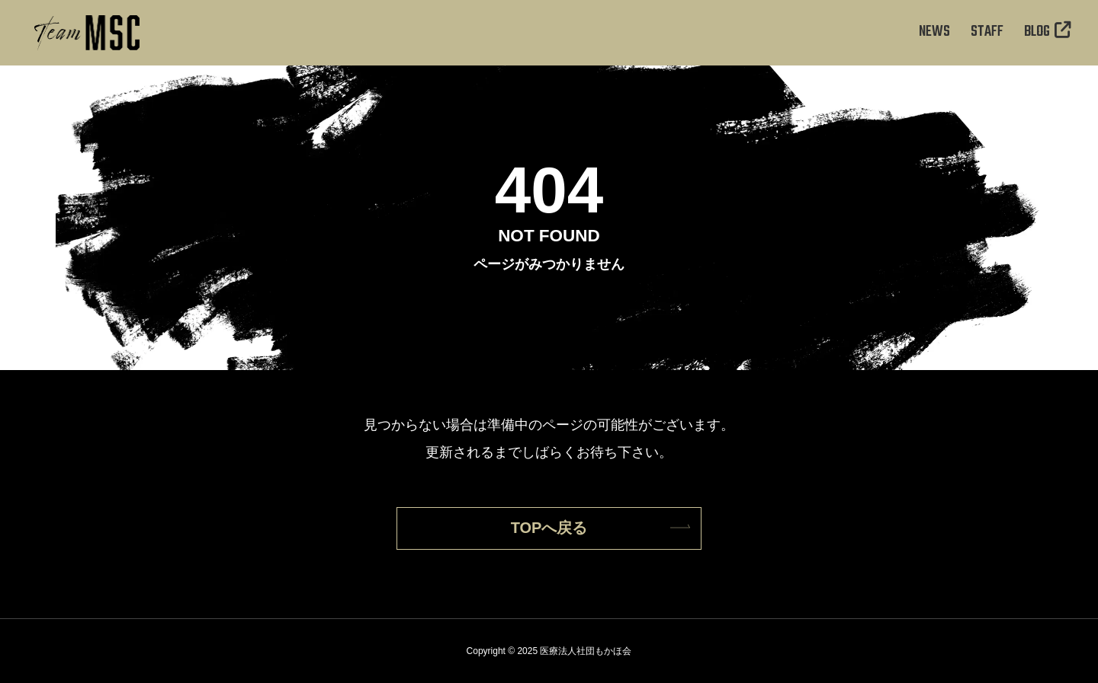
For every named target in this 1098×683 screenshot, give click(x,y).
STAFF (987, 32)
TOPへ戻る (549, 527)
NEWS (934, 32)
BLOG (1047, 32)
